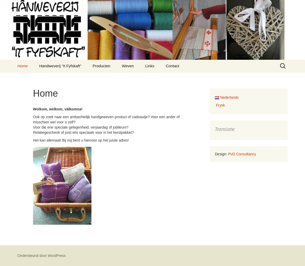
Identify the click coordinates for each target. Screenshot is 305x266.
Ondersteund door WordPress (41, 256)
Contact (172, 66)
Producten (101, 66)
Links (149, 66)
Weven (128, 66)
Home (22, 66)
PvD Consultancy (242, 154)
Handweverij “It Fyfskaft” (60, 66)
